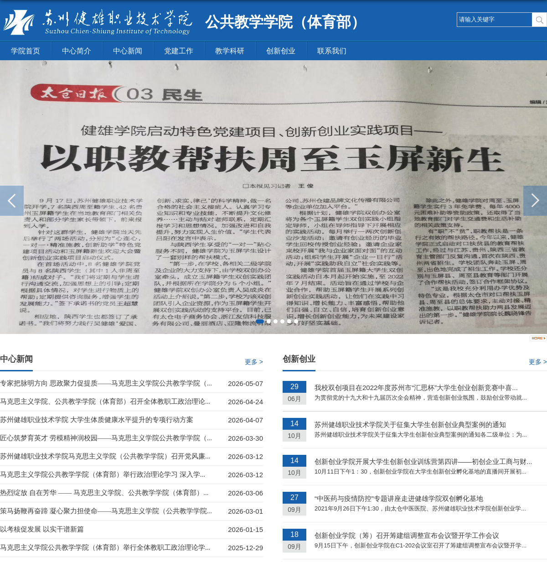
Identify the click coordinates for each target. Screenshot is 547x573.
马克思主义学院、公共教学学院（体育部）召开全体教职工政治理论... (105, 401)
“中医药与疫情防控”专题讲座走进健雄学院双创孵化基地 (399, 498)
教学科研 (229, 51)
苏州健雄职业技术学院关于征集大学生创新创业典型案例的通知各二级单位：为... (421, 434)
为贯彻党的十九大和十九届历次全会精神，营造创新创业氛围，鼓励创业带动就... (421, 397)
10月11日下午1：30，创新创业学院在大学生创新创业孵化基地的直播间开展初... (420, 471)
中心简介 (76, 51)
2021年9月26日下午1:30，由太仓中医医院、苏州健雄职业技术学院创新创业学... (420, 508)
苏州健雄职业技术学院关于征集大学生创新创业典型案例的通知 (410, 424)
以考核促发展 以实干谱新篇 (42, 529)
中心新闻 (127, 51)
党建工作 (178, 51)
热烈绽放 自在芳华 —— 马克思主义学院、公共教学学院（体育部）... (104, 492)
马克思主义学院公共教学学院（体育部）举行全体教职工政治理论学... (105, 547)
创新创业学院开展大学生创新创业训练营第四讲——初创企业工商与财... (423, 461)
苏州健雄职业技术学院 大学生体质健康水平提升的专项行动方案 (96, 419)
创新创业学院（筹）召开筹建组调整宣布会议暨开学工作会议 (407, 535)
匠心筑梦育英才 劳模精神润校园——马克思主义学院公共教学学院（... (106, 438)
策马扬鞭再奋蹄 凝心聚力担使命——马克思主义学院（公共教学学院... (106, 511)
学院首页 (25, 51)
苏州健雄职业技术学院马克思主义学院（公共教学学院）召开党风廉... (105, 456)
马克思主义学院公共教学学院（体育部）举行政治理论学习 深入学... (102, 474)
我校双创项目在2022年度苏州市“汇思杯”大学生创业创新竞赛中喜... (416, 387)
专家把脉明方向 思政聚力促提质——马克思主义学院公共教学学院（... (106, 383)
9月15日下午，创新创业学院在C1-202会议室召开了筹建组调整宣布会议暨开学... (420, 545)
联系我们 (331, 51)
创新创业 (280, 51)
